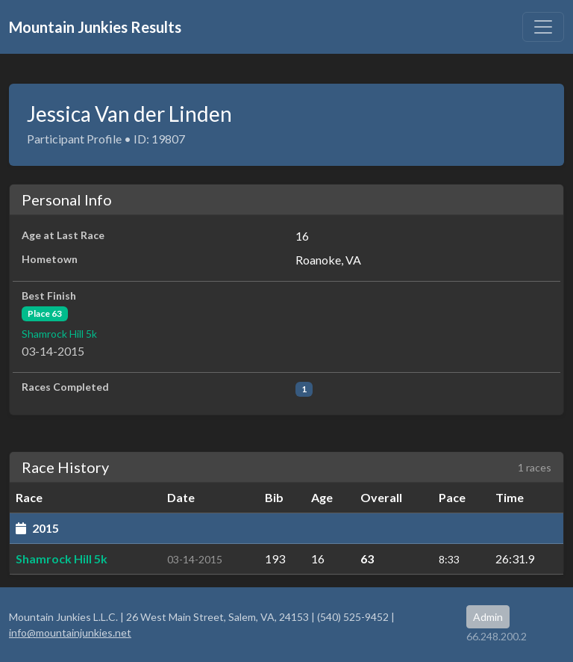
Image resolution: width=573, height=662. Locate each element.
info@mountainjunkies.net (70, 632)
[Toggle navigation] (543, 27)
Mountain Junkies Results (95, 27)
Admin (488, 616)
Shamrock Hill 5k (59, 333)
